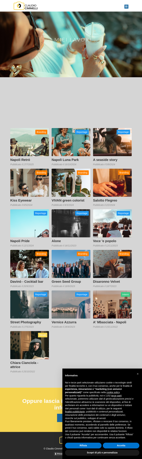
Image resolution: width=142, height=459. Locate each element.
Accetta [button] (121, 445)
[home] (25, 6)
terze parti (116, 395)
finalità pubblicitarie (75, 411)
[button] (126, 7)
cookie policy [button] (113, 392)
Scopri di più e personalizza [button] (102, 452)
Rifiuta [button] (83, 445)
